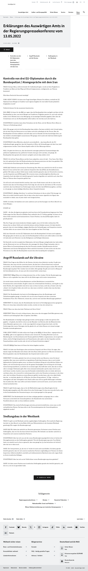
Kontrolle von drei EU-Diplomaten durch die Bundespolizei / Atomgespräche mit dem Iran (15, 61)
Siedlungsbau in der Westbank (52, 57)
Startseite (6, 17)
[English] (80, 2)
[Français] (84, 2)
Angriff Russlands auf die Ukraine (34, 57)
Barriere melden (23, 568)
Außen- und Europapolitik (39, 12)
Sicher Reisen (54, 12)
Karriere (71, 12)
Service (63, 12)
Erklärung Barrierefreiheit (35, 568)
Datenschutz (14, 568)
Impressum (6, 568)
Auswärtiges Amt (23, 12)
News (78, 12)
